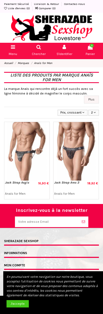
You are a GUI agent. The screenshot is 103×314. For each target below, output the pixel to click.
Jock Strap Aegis (17, 182)
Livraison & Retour (47, 4)
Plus (91, 99)
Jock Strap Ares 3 (66, 182)
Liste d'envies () (17, 8)
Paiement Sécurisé (17, 4)
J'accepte (18, 304)
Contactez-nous (74, 4)
